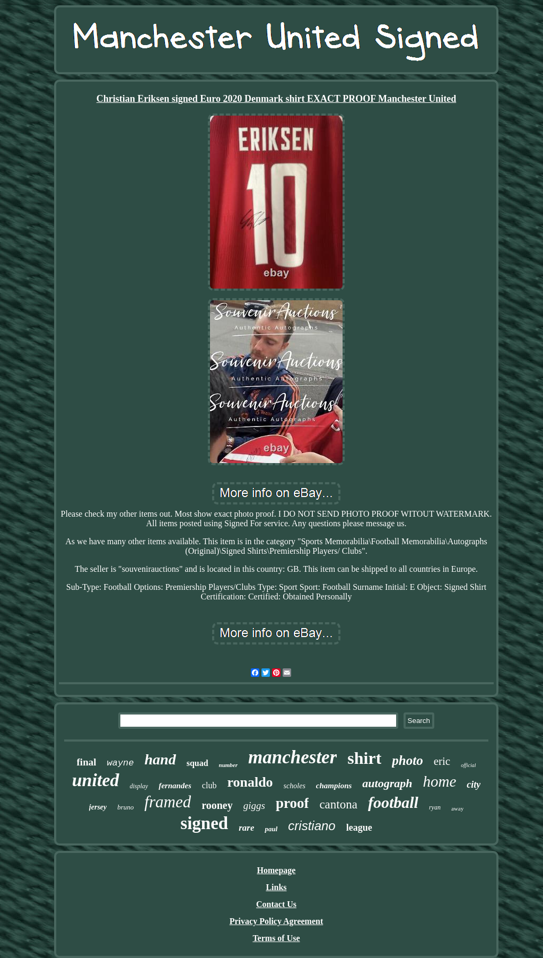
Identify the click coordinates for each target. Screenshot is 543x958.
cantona (338, 804)
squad (197, 763)
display (139, 786)
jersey (98, 807)
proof (292, 803)
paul (271, 829)
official (468, 765)
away (457, 808)
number (228, 765)
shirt (364, 758)
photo (407, 760)
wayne (120, 763)
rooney (217, 805)
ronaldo (250, 782)
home (440, 781)
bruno (125, 807)
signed (204, 823)
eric (442, 761)
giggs (254, 805)
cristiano (311, 825)
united (95, 780)
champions (334, 785)
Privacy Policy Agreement (276, 921)
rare (246, 828)
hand (160, 759)
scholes (294, 786)
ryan (435, 807)
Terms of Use (276, 938)
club (209, 785)
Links (276, 887)
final (87, 762)
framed (167, 801)
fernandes (175, 785)
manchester (292, 757)
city (473, 784)
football (393, 802)
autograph (387, 783)
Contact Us (276, 904)
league (359, 827)
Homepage (276, 870)
